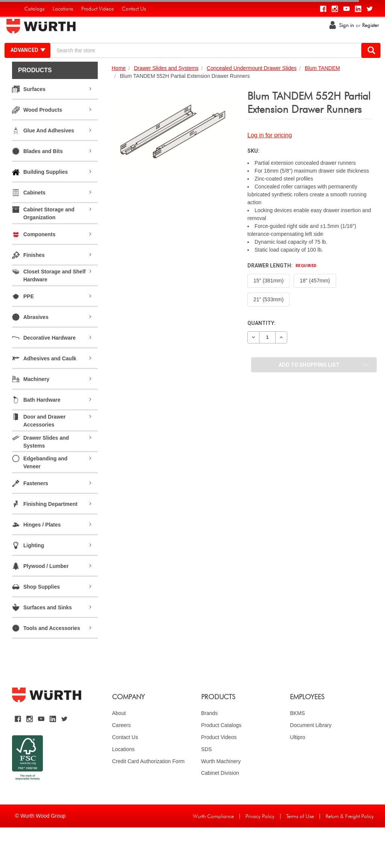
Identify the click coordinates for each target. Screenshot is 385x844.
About (119, 729)
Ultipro (297, 753)
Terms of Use (300, 833)
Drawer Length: (282, 282)
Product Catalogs (221, 741)
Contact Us (125, 753)
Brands (209, 729)
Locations (123, 765)
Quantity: (261, 340)
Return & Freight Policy (350, 833)
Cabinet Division (220, 789)
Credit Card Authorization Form (148, 777)
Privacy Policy (260, 833)
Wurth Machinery (221, 777)
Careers (121, 741)
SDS (206, 765)
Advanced (34, 58)
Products (35, 86)
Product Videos (219, 753)
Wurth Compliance (213, 833)
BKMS (297, 729)
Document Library (311, 741)
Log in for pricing (269, 152)
